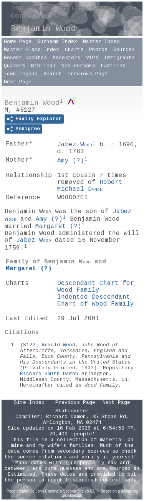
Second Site (73, 491)
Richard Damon (66, 417)
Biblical (43, 66)
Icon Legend (21, 74)
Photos (98, 50)
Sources (124, 50)
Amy (70, 160)
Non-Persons (78, 66)
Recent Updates (25, 58)
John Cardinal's (49, 491)
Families (113, 66)
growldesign (72, 495)
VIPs (92, 58)
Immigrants (119, 58)
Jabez (74, 144)
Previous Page (88, 74)
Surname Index (57, 42)
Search (52, 74)
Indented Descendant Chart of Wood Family (95, 301)
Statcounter (72, 411)
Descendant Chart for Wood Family (95, 287)
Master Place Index (31, 50)
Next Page (17, 82)
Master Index (101, 42)
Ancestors (66, 58)
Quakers (14, 66)
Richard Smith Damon (49, 374)
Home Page (17, 42)
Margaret (58, 226)
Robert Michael (89, 186)
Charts (74, 50)
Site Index (29, 402)
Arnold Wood (58, 345)
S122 (29, 345)
